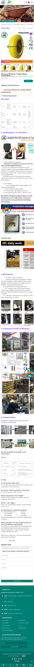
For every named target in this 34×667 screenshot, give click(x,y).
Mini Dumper (10, 24)
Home (19, 28)
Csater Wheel (4, 24)
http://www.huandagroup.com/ (14, 613)
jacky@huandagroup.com (14, 609)
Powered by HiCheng (13, 656)
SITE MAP (17, 661)
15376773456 (10, 601)
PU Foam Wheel (16, 24)
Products (23, 28)
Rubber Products (24, 24)
